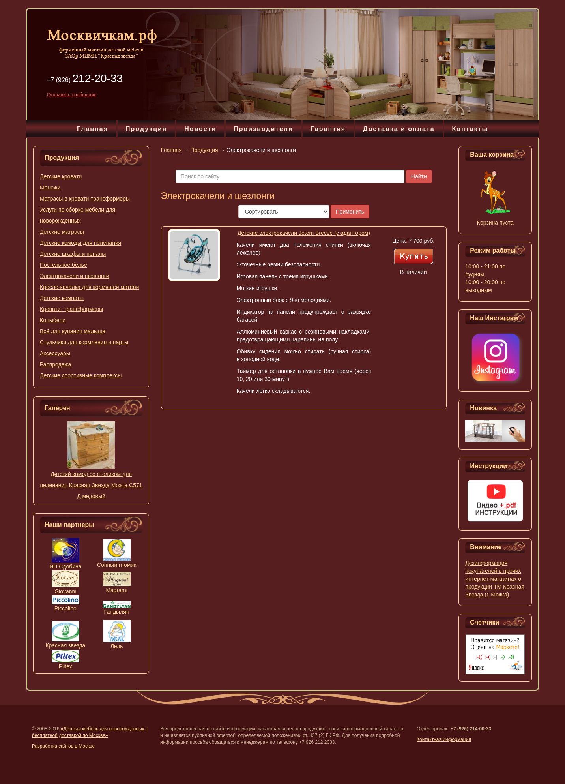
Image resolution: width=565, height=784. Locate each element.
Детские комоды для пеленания (80, 243)
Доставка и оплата (399, 129)
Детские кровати (61, 176)
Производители (263, 129)
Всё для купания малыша (72, 331)
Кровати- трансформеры (71, 309)
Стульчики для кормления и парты (84, 342)
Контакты (470, 129)
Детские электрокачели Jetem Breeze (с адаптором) (304, 233)
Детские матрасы (62, 232)
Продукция (146, 129)
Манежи (50, 187)
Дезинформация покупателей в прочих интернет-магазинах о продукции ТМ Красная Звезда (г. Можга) (494, 579)
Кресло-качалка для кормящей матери (89, 287)
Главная (92, 129)
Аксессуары (55, 353)
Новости (200, 129)
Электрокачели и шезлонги (74, 276)
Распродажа (55, 364)
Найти (419, 176)
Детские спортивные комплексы (81, 375)
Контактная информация (444, 739)
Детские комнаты (62, 298)
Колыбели (52, 320)
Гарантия (328, 129)
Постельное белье (63, 265)
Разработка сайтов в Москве (63, 746)
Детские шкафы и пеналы (73, 254)
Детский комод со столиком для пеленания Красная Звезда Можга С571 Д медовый (91, 485)
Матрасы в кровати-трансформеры (85, 198)
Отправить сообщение (72, 95)
